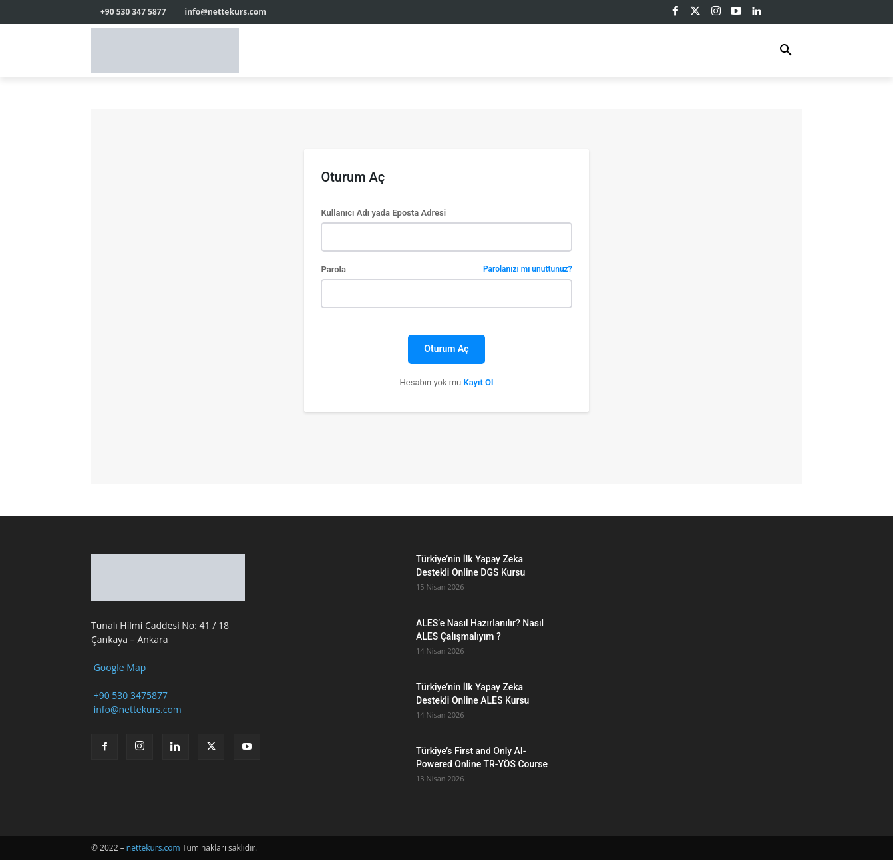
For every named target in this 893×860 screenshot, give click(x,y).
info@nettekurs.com (136, 709)
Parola (446, 269)
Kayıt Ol (478, 382)
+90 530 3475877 (129, 695)
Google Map (118, 667)
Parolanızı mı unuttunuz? (527, 269)
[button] (786, 51)
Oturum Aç (446, 348)
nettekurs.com (153, 847)
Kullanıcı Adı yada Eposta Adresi (383, 212)
